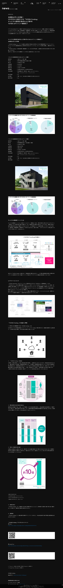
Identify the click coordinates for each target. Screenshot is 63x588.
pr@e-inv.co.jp (22, 584)
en (60, 3)
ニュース (52, 9)
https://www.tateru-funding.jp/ (20, 575)
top (48, 9)
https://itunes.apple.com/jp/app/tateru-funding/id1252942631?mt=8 (22, 525)
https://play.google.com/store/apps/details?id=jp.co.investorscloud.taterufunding (25, 545)
